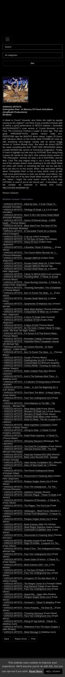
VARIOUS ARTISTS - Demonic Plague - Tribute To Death (30, 495)
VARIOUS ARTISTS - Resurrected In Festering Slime (28, 476)
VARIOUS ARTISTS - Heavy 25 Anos (21, 242)
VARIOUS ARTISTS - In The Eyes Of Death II (25, 570)
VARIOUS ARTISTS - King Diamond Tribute (24, 586)
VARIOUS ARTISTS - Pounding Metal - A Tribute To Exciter (31, 277)
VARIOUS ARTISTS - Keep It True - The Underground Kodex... (33, 548)
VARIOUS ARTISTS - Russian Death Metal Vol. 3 (26, 298)
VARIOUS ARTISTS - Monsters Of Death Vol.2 (25, 411)
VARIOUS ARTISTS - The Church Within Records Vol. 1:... (31, 252)
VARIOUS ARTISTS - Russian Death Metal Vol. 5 (26, 263)
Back (7, 639)
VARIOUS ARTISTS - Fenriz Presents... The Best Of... (29, 608)
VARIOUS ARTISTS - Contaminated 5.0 (22, 363)
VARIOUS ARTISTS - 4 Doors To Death (22, 317)
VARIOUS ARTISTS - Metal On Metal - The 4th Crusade (30, 419)
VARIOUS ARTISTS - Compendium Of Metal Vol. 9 (27, 312)
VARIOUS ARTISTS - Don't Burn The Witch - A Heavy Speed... (33, 392)
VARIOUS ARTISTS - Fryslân (17, 357)
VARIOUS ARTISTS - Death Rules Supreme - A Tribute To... (31, 435)
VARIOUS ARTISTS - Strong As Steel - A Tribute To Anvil (30, 430)
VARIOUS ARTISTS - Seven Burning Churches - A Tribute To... (33, 282)
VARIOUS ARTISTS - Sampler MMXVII (22, 266)
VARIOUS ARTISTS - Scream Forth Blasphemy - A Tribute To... (33, 514)
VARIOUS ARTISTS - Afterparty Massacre (23, 441)
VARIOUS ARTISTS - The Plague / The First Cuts (27, 505)
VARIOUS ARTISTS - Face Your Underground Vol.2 (27, 616)
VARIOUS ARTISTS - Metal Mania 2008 (22, 409)
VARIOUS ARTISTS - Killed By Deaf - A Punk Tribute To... (30, 204)
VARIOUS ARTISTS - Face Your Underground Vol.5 (27, 589)
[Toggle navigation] (7, 39)
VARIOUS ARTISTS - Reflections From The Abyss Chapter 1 (32, 627)
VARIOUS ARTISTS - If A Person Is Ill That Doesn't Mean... (31, 333)
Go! (32, 63)
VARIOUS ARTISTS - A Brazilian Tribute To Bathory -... (29, 247)
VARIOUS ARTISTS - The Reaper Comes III (24, 583)
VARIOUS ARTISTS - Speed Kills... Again (23, 594)
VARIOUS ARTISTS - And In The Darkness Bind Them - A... (31, 376)
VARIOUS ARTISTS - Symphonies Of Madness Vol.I (28, 304)
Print (33, 639)
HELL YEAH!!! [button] (53, 671)
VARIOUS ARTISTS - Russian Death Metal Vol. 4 (26, 269)
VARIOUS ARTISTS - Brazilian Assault (22, 540)
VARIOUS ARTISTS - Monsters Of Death (23, 414)
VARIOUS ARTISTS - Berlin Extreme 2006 (23, 524)
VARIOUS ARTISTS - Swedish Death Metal (24, 417)
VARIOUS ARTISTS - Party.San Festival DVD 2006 (27, 454)
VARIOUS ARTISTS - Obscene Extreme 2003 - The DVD (30, 449)
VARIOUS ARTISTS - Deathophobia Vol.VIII (24, 360)
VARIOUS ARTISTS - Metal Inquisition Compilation (27, 425)
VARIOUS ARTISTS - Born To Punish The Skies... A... (28, 293)
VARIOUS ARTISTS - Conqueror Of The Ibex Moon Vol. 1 (30, 578)
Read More (35, 671)
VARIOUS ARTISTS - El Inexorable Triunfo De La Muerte (30, 231)
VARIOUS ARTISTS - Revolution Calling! (23, 339)
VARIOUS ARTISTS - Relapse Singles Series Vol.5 (27, 597)
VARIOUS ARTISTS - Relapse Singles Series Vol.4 (27, 481)
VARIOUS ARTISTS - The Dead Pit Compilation (26, 446)
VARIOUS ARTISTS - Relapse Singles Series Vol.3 (27, 519)
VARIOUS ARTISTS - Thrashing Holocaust (23, 613)
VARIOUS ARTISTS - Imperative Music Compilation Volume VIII (31, 342)
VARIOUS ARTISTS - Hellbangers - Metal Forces (26, 511)
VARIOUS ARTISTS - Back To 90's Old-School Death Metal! (31, 215)
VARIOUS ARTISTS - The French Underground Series (29, 470)
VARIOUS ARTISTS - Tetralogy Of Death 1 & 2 (25, 209)
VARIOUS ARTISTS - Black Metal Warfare (23, 309)
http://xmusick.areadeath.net (16, 187)
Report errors (21, 639)
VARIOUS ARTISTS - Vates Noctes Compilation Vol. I (28, 462)
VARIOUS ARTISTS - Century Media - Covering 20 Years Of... (32, 365)
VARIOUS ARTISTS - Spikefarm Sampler (23, 492)
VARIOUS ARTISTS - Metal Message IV (22, 632)
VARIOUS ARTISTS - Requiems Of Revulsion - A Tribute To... (32, 500)
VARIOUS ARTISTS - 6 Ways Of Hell (21, 325)
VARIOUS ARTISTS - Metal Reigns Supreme (24, 527)
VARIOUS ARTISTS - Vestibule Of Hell (22, 320)
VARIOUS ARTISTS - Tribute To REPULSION (25, 274)
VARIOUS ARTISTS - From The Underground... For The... (30, 487)
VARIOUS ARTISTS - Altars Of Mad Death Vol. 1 (26, 465)
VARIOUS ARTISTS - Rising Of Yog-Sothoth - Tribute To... (30, 621)
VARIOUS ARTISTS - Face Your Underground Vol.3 (27, 398)
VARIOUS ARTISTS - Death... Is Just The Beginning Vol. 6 (31, 387)
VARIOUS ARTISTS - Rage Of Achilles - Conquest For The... (32, 543)
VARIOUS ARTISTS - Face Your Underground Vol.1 (27, 573)
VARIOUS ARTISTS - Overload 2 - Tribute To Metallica (29, 602)
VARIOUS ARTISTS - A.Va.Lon (18, 236)
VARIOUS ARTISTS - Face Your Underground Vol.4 (27, 554)
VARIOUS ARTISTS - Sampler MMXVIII (22, 258)
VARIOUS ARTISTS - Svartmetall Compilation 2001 (27, 530)
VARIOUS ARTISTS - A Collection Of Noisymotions (27, 382)
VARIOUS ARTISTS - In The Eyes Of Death (24, 239)
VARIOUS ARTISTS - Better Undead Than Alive (26, 371)
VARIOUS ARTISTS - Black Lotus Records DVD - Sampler (31, 457)
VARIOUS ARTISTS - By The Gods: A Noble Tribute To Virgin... (33, 328)
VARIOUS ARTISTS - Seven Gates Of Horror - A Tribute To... (32, 559)
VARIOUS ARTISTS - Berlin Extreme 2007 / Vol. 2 (27, 565)
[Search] (32, 47)
